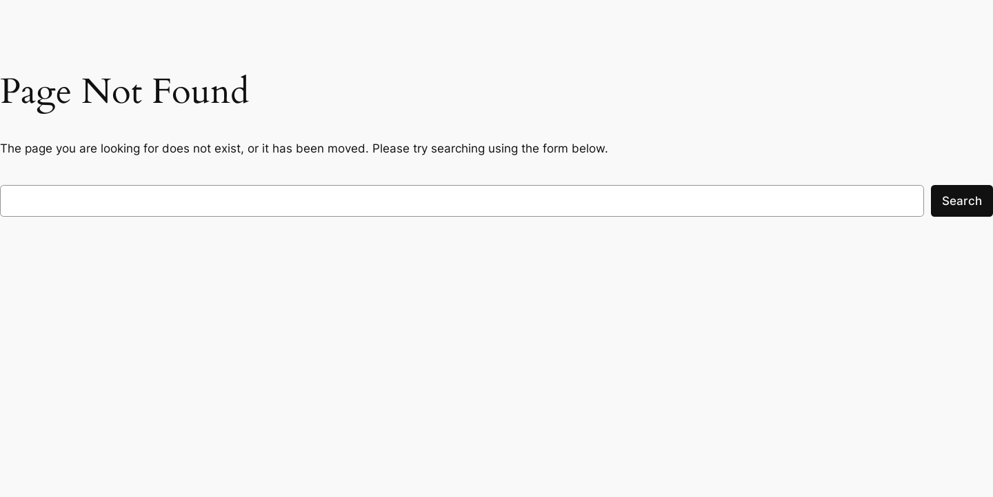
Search (962, 201)
